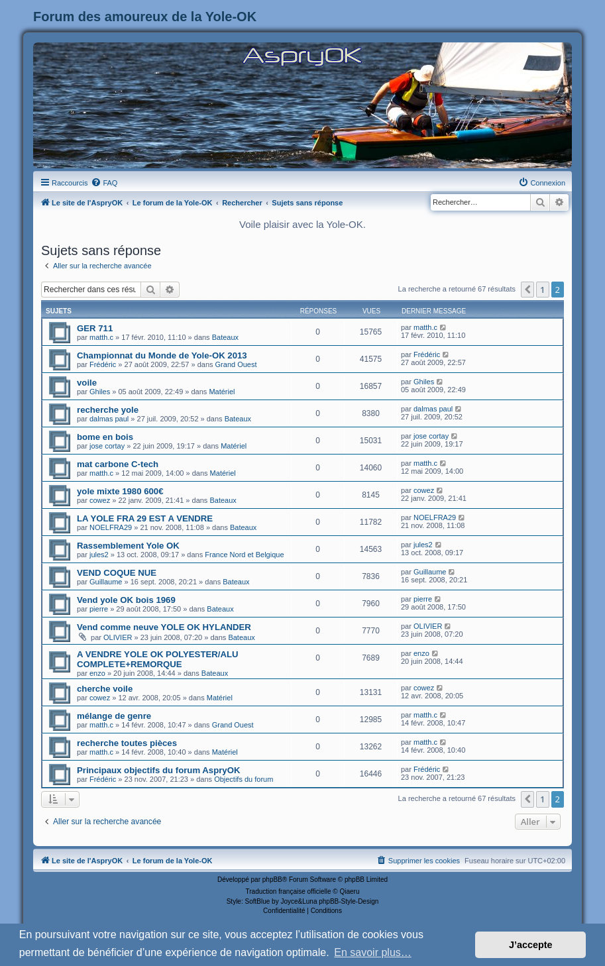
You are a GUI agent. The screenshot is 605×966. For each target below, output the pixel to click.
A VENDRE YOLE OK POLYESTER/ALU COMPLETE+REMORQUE (158, 659)
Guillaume (106, 582)
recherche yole (107, 410)
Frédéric (102, 364)
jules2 (99, 555)
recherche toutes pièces (127, 743)
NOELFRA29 (110, 527)
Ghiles (99, 392)
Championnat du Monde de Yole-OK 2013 (162, 355)
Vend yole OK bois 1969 (126, 600)
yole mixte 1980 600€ (120, 491)
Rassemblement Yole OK (128, 546)
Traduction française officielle (288, 891)
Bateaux (225, 337)
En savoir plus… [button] (373, 952)
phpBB (272, 879)
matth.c (101, 337)
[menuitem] (104, 183)
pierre (98, 609)
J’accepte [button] (531, 944)
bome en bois (105, 437)
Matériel (222, 392)
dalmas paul (109, 419)
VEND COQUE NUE (116, 573)
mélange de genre (114, 716)
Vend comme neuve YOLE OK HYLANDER (164, 627)
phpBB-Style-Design (348, 901)
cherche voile (105, 689)
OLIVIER (117, 637)
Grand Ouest (236, 364)
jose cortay (107, 446)
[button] (527, 289)
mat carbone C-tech (117, 464)
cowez (99, 500)
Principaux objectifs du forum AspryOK (158, 770)
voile (87, 383)
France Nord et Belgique (244, 555)
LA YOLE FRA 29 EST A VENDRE (145, 518)
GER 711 (95, 328)
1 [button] (542, 289)
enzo (97, 673)
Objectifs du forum (243, 779)
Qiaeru (349, 891)
